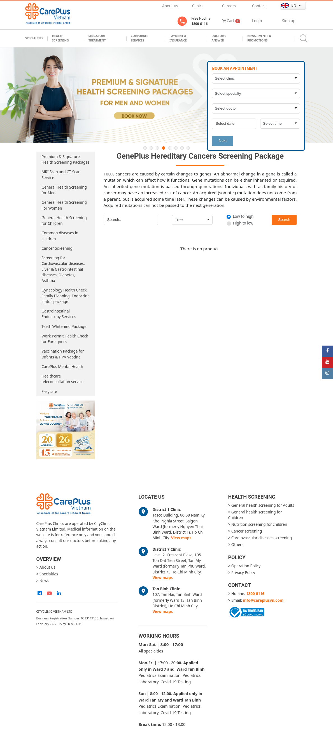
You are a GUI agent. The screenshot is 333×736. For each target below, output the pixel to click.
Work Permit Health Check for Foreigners (64, 339)
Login (257, 20)
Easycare (49, 391)
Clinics (197, 5)
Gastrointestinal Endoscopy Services (58, 314)
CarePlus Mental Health (62, 366)
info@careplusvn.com (263, 600)
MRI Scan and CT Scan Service (60, 174)
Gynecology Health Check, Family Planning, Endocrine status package (65, 296)
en (289, 5)
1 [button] (145, 148)
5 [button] (169, 148)
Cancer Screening (57, 248)
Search (284, 219)
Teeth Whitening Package (63, 326)
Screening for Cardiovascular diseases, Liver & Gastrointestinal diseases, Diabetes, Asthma (63, 269)
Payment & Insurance (178, 38)
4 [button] (163, 148)
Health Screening (60, 38)
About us (170, 5)
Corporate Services (139, 38)
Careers (229, 5)
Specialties (34, 38)
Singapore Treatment (97, 38)
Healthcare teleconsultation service (62, 379)
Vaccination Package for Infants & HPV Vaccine (62, 354)
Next (223, 140)
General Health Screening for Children (64, 220)
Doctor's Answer (218, 38)
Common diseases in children (59, 235)
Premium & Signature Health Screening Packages (65, 159)
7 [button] (182, 148)
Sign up (288, 20)
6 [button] (176, 148)
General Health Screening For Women (64, 205)
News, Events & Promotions (259, 38)
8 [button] (188, 148)
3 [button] (157, 148)
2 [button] (151, 148)
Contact (259, 5)
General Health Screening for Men (64, 190)
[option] (166, 95)
